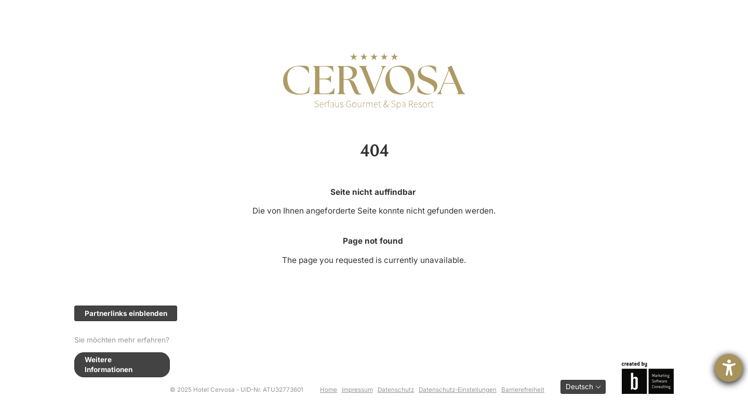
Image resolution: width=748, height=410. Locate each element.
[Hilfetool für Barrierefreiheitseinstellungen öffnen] (729, 368)
